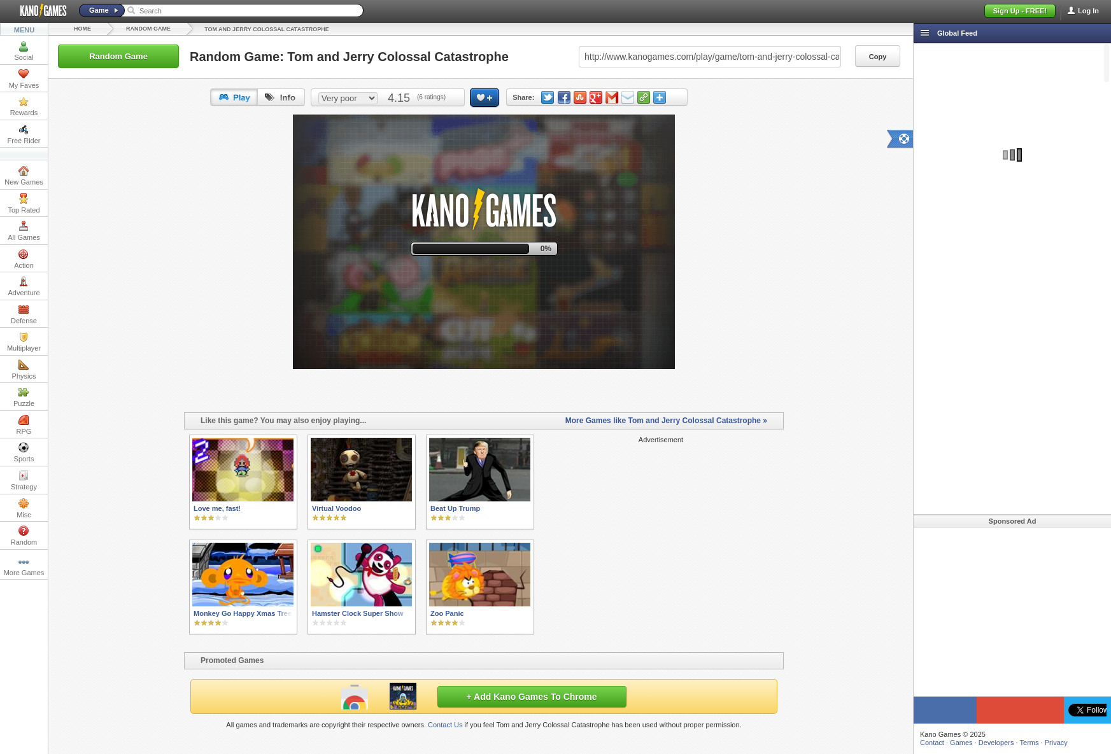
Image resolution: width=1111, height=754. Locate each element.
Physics (24, 370)
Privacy (1056, 742)
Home (82, 28)
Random (24, 536)
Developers (996, 742)
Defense (24, 314)
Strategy (24, 480)
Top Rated (23, 203)
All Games (24, 231)
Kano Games (38, 10)
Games (961, 742)
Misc (24, 508)
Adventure (23, 286)
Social (24, 51)
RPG (24, 425)
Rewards (24, 106)
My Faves (24, 79)
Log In (1088, 11)
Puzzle (23, 397)
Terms (1029, 742)
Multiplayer (24, 342)
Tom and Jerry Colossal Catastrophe (266, 29)
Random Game (148, 28)
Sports (24, 452)
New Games (23, 175)
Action (24, 259)
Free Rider (24, 134)
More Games (24, 566)
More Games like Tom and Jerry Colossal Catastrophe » (666, 420)
